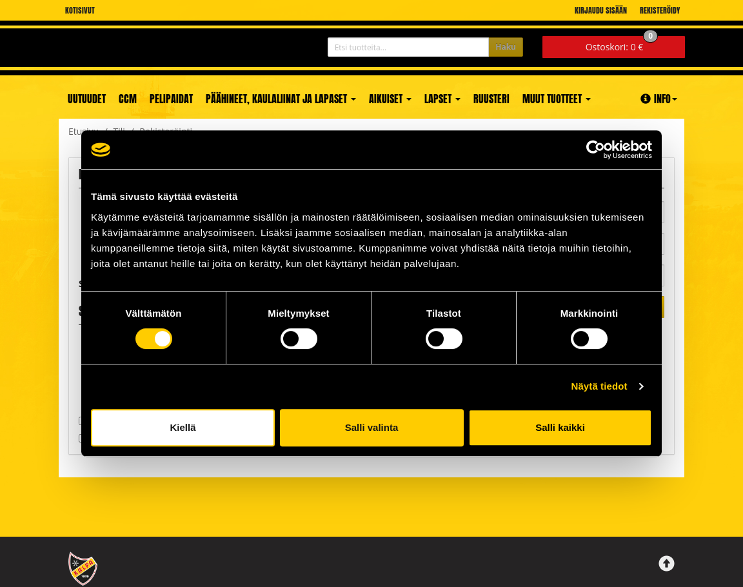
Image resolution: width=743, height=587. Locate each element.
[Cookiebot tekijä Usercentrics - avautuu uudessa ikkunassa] (595, 149)
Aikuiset (390, 98)
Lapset (442, 98)
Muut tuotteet (556, 98)
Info (658, 98)
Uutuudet (87, 98)
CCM (128, 98)
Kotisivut (80, 10)
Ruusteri (491, 98)
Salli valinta (372, 427)
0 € (622, 44)
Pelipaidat (171, 98)
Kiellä (182, 427)
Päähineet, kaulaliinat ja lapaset (281, 98)
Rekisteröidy (660, 10)
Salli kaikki (560, 427)
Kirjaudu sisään (601, 10)
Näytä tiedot (599, 386)
